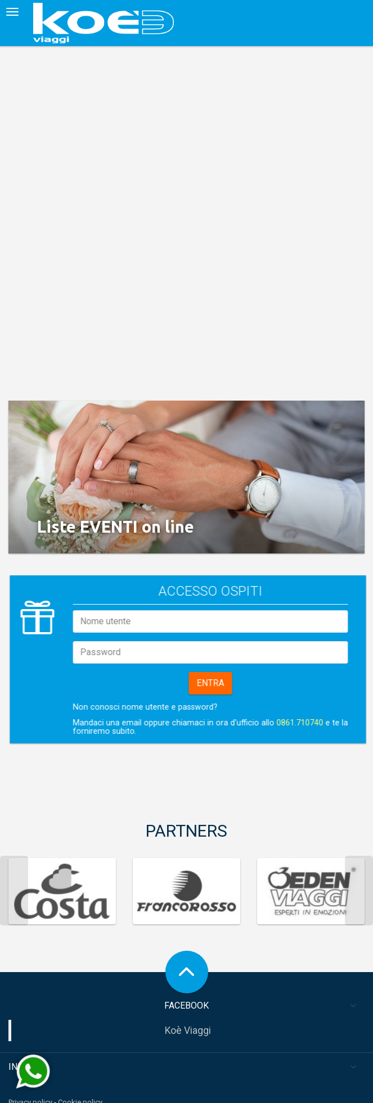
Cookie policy (80, 1077)
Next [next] (359, 865)
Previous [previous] (14, 865)
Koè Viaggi (188, 1005)
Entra (262, 657)
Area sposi (26, 1097)
